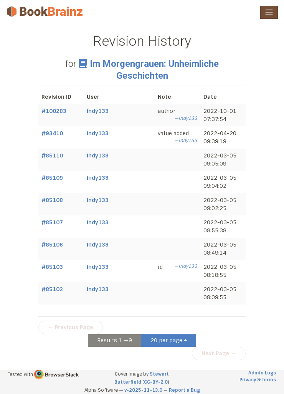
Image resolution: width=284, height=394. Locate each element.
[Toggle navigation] (269, 12)
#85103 (52, 266)
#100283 (53, 111)
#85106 (52, 244)
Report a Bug (184, 390)
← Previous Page (70, 327)
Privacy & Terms (257, 380)
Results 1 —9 (114, 340)
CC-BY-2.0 (156, 382)
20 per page (166, 340)
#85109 (52, 177)
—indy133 (185, 118)
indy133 (98, 111)
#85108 (52, 200)
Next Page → (218, 353)
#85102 (52, 289)
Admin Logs (262, 373)
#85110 (52, 155)
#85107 (52, 222)
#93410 (52, 133)
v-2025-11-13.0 (143, 390)
